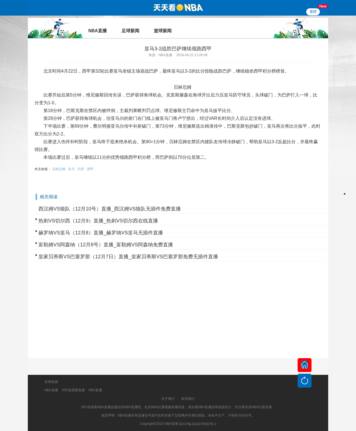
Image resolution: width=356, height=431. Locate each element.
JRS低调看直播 (73, 390)
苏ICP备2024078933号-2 (197, 424)
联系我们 (188, 399)
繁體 (313, 12)
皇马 (71, 169)
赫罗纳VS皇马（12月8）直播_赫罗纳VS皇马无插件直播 (100, 233)
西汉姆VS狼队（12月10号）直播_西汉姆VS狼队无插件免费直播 (109, 209)
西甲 (90, 169)
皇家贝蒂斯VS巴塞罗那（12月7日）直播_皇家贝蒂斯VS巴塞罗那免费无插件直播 (128, 256)
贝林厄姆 (58, 169)
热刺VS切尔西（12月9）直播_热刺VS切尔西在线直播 (98, 221)
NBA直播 (51, 390)
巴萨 (81, 169)
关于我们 (168, 399)
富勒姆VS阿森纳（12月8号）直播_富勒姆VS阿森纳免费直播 (105, 244)
